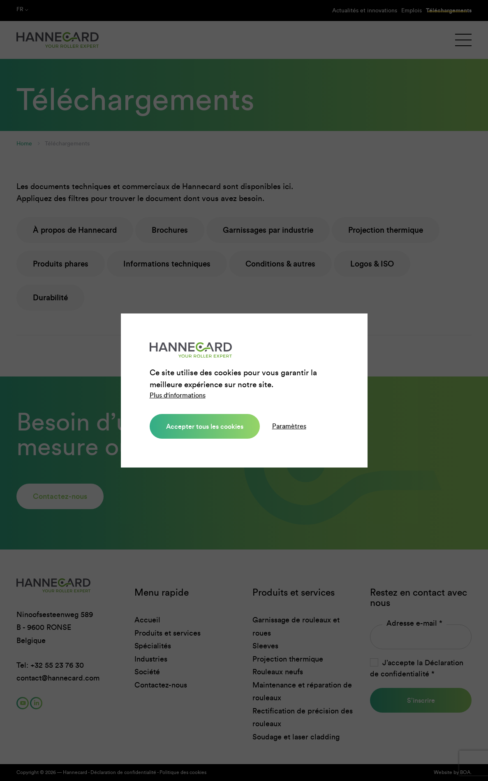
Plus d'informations (178, 395)
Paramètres (289, 426)
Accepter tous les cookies (204, 426)
